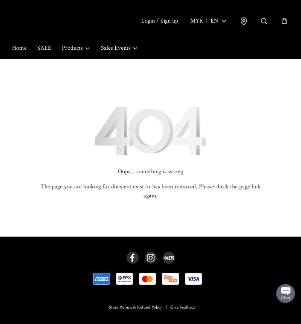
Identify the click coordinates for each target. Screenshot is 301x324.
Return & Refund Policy (140, 307)
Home (19, 48)
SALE (44, 48)
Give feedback (183, 307)
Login (159, 21)
